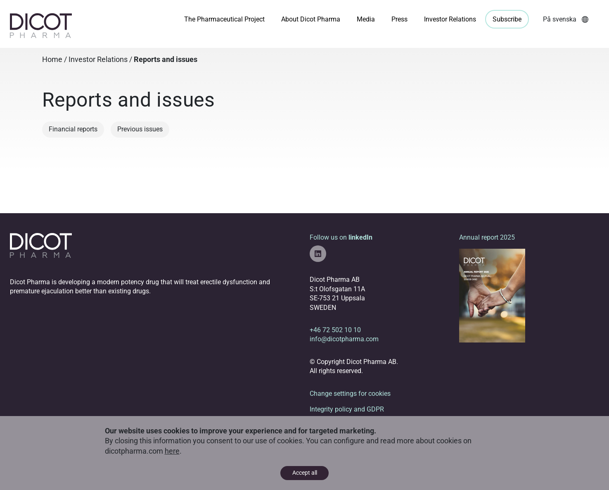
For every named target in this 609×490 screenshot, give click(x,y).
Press (399, 19)
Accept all (304, 472)
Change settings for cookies (350, 393)
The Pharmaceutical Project (224, 19)
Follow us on (341, 247)
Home (52, 59)
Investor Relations (450, 19)
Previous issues (140, 129)
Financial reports (73, 129)
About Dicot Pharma (310, 19)
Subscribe (507, 19)
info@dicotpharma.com (344, 339)
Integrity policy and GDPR (347, 409)
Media (366, 19)
